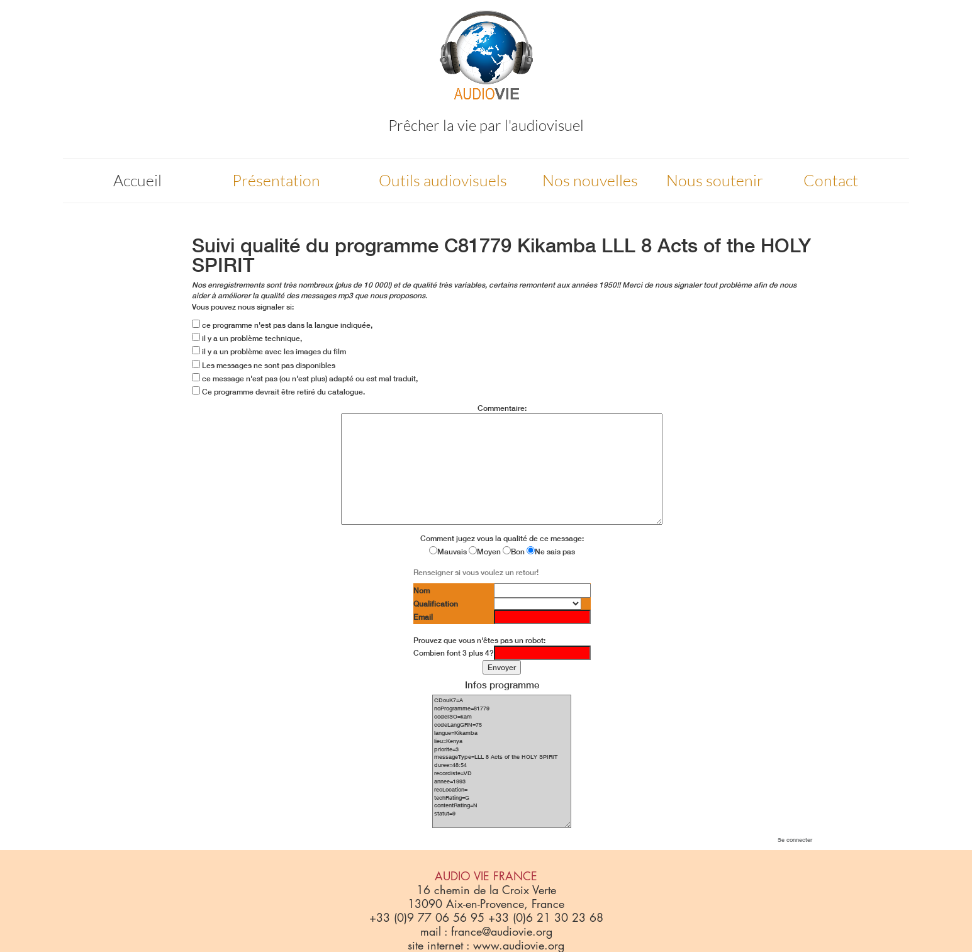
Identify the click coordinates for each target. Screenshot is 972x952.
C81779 (477, 245)
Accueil (137, 180)
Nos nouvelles (590, 180)
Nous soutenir (714, 180)
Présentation (276, 180)
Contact (830, 180)
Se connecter (795, 839)
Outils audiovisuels (443, 180)
